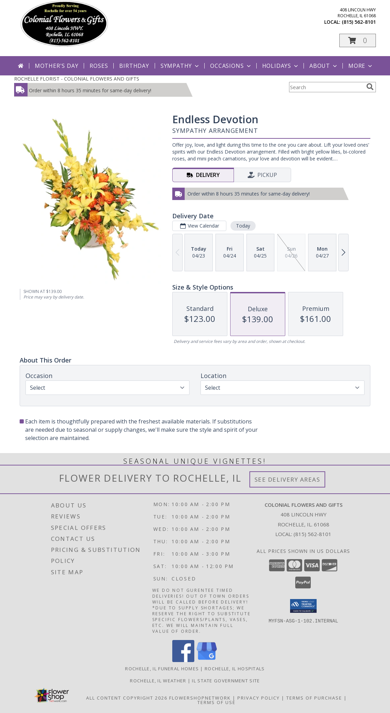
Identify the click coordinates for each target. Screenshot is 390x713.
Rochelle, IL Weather (158, 681)
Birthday (134, 66)
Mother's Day (57, 66)
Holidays (280, 66)
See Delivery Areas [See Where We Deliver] (287, 479)
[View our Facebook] (183, 660)
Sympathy (180, 66)
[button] (357, 40)
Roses (99, 66)
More (360, 66)
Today (243, 225)
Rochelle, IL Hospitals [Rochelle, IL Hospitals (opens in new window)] (235, 668)
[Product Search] (326, 87)
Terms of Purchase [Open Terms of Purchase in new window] (314, 698)
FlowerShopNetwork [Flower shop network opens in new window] (200, 698)
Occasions (231, 66)
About (323, 66)
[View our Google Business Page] (207, 660)
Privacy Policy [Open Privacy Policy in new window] (258, 698)
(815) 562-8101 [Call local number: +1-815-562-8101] (359, 22)
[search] (370, 87)
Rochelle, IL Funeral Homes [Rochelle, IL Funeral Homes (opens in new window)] (162, 668)
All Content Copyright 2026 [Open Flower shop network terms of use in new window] (126, 698)
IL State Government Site (226, 681)
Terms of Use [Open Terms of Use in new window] (216, 702)
